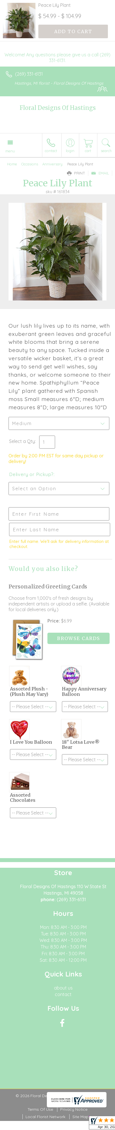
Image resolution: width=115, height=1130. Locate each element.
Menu (10, 151)
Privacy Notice (73, 1109)
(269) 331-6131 (29, 74)
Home (12, 164)
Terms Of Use (40, 1109)
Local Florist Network (45, 1116)
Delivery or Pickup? (31, 474)
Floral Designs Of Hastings (58, 107)
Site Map (80, 1116)
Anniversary (52, 164)
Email (100, 173)
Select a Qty (22, 441)
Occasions (29, 164)
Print (76, 173)
